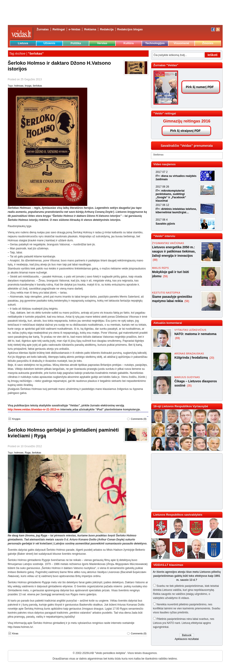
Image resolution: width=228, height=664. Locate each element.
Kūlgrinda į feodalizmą (192, 357)
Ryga (28, 452)
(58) (186, 301)
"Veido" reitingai (164, 113)
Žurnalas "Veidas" (165, 65)
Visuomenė (181, 43)
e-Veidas (75, 29)
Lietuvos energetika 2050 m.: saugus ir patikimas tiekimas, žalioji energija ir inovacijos (174, 251)
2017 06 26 (162, 186)
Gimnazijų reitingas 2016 (186, 121)
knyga (28, 85)
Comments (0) (139, 419)
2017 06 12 (162, 205)
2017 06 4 (162, 219)
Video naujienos (164, 164)
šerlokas (37, 85)
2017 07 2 (162, 172)
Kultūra (129, 43)
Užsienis (49, 43)
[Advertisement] (184, 481)
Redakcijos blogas (130, 29)
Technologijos (155, 43)
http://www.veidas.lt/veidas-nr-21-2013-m (34, 409)
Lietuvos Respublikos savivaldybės (177, 514)
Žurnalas (43, 29)
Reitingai (59, 29)
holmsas (18, 85)
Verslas (102, 43)
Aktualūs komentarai (167, 323)
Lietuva (23, 43)
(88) (155, 259)
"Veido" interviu (164, 236)
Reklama (90, 29)
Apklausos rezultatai (187, 639)
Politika (75, 43)
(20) (211, 357)
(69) (177, 338)
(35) (189, 385)
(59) (165, 276)
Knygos (16, 419)
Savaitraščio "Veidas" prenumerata (187, 145)
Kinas (15, 633)
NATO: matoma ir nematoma (196, 334)
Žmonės (207, 43)
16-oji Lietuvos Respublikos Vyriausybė (180, 406)
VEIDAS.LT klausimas (168, 565)
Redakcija (107, 29)
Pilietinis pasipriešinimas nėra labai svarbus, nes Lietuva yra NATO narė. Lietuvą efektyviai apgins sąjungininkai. (183, 623)
